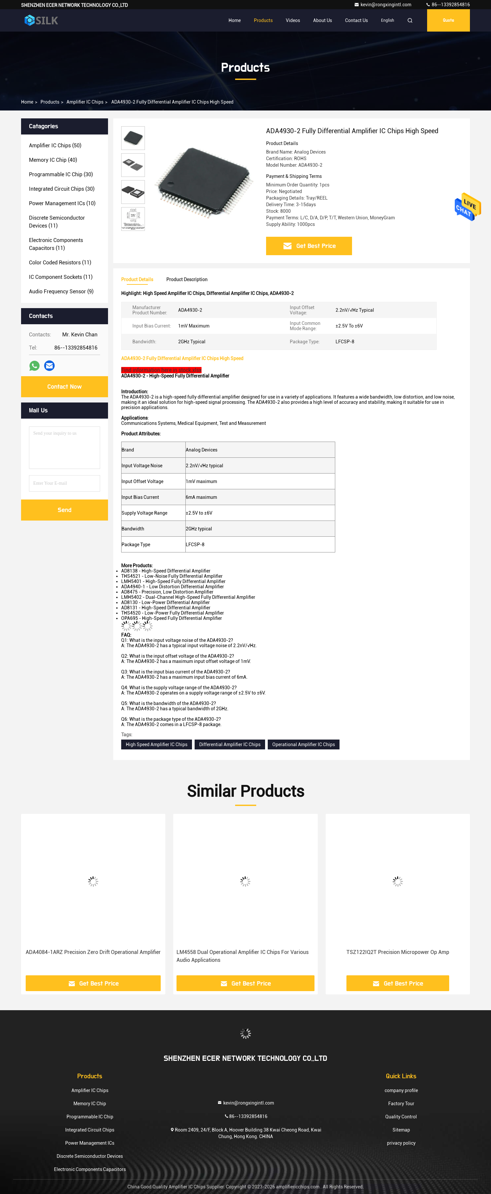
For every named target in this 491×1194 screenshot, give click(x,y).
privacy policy (401, 1143)
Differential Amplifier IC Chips (229, 744)
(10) (62, 203)
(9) (61, 291)
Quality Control (401, 1116)
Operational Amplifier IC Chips (303, 744)
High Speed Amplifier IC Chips (156, 744)
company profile (401, 1090)
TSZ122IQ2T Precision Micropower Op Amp (397, 952)
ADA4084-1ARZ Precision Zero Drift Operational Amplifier (93, 952)
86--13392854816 (447, 4)
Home (235, 20)
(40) (53, 160)
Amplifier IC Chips (85, 102)
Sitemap (401, 1130)
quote (448, 20)
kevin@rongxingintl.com (383, 4)
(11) (57, 222)
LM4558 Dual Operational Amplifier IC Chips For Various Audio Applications (243, 956)
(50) (55, 145)
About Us (322, 20)
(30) (61, 174)
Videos (293, 20)
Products (263, 20)
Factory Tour (401, 1103)
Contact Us (356, 20)
